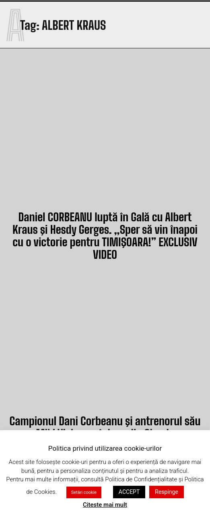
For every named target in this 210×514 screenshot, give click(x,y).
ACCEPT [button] (129, 492)
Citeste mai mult (105, 504)
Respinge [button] (166, 492)
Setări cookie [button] (84, 492)
